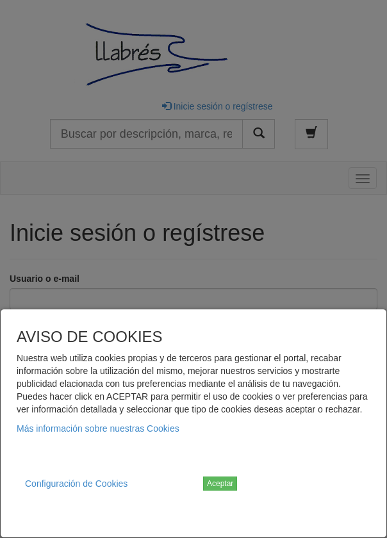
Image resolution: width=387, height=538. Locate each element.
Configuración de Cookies (76, 483)
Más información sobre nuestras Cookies (98, 428)
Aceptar (220, 483)
